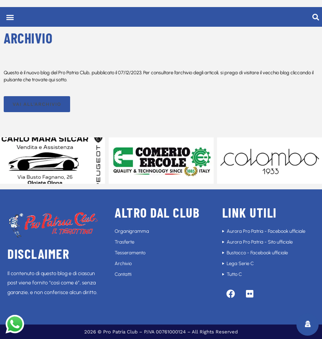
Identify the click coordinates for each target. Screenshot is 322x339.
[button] (10, 17)
